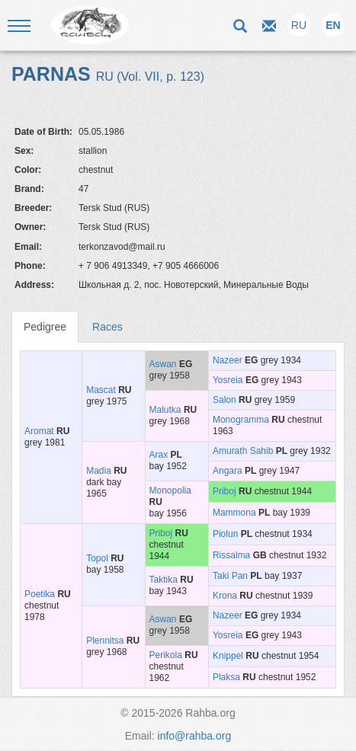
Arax (158, 454)
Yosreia (228, 380)
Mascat (101, 390)
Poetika (39, 594)
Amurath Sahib (243, 451)
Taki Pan (230, 575)
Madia (98, 470)
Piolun (225, 534)
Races (107, 327)
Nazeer (227, 360)
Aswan (163, 364)
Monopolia (170, 490)
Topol (97, 558)
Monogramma (241, 419)
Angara (227, 470)
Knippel (228, 655)
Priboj (224, 491)
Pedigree (45, 327)
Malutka (165, 409)
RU (298, 25)
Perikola (165, 655)
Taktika (163, 579)
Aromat (39, 431)
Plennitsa (104, 640)
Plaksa (226, 677)
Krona (225, 595)
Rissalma (231, 555)
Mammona (234, 512)
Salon (224, 400)
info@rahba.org (195, 736)
